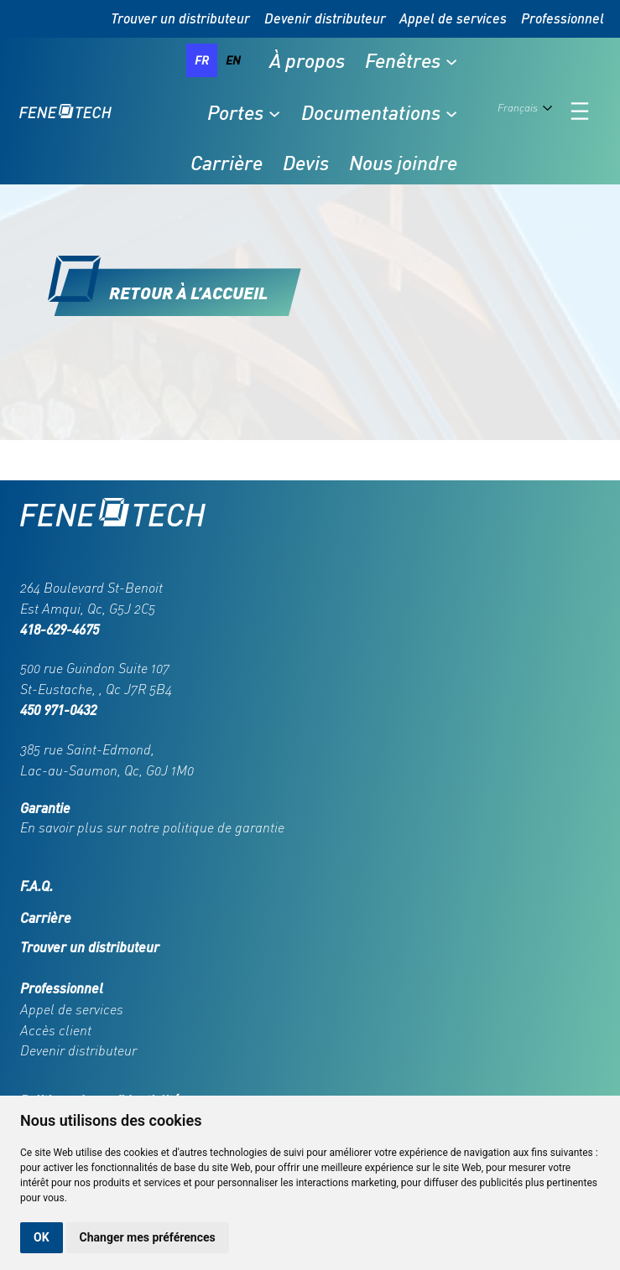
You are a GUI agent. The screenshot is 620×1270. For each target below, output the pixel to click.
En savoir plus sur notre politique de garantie (152, 827)
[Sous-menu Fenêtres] (451, 60)
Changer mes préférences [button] (148, 1237)
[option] (233, 60)
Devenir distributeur (325, 18)
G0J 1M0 (170, 770)
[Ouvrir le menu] (580, 111)
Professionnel (562, 18)
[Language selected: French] (528, 111)
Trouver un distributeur (180, 18)
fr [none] (202, 60)
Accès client (55, 1030)
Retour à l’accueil (188, 292)
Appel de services (453, 18)
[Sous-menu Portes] (274, 112)
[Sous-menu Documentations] (451, 112)
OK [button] (41, 1237)
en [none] (233, 60)
